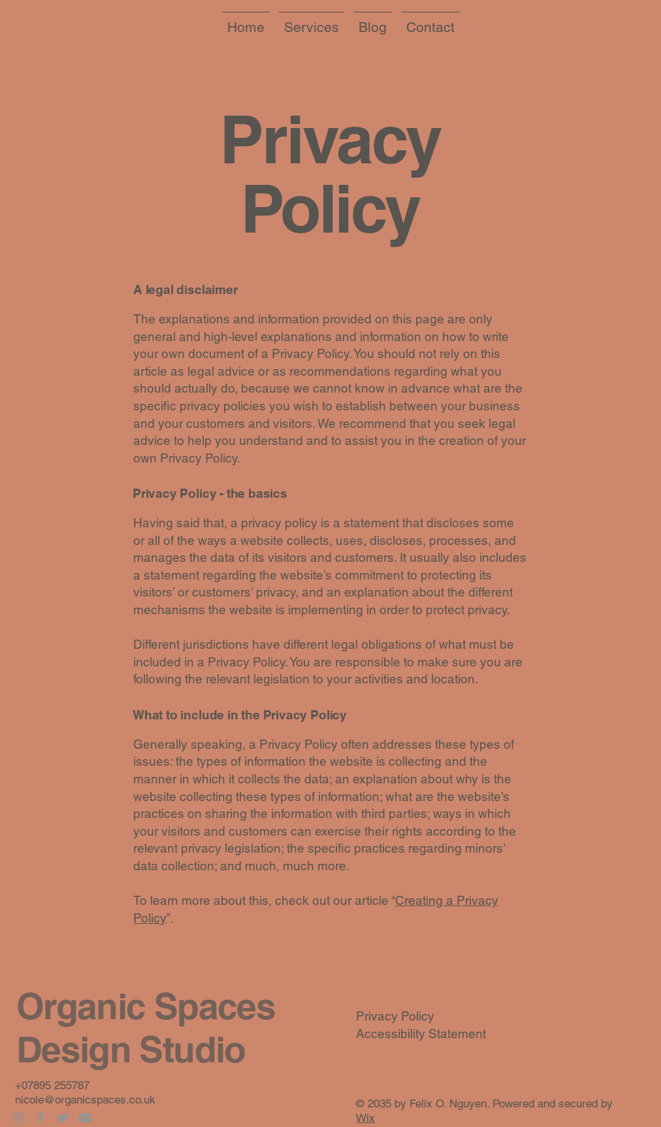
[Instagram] (18, 1118)
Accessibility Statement (421, 1033)
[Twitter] (63, 1118)
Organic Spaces (145, 1006)
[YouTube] (85, 1118)
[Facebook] (40, 1118)
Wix (365, 1117)
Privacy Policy (395, 1016)
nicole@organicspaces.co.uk (85, 1099)
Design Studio (131, 1049)
